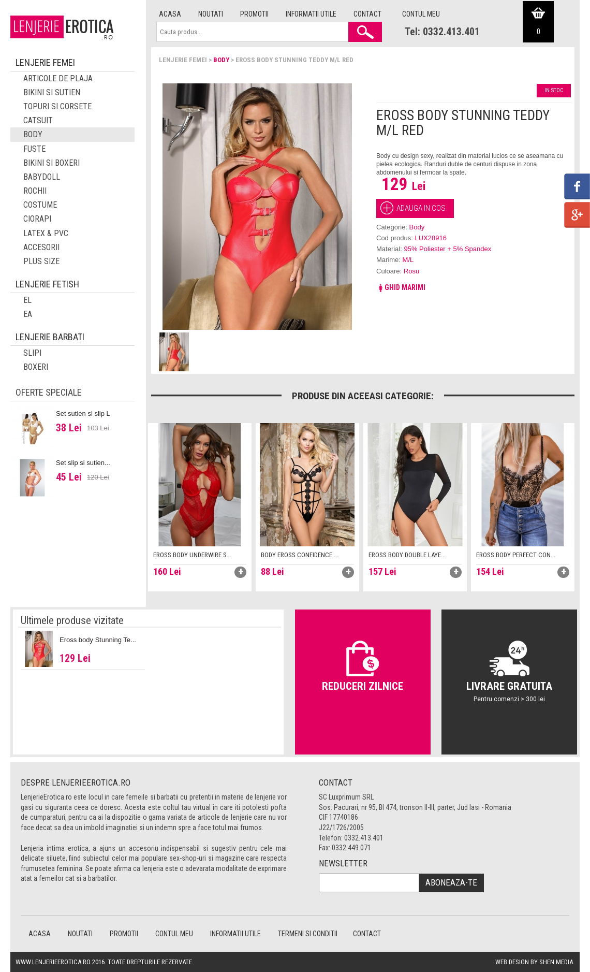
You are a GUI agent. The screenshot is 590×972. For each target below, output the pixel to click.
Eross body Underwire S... (192, 555)
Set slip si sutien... (83, 463)
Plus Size (41, 261)
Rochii (35, 191)
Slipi (32, 353)
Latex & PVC (45, 233)
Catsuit (38, 120)
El (27, 300)
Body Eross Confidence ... (299, 555)
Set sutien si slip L (83, 413)
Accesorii (41, 247)
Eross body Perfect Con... (515, 555)
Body (221, 60)
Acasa (170, 14)
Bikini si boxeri (51, 163)
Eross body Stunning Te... (98, 640)
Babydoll (41, 177)
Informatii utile (311, 14)
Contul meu (421, 14)
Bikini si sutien (51, 92)
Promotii (254, 14)
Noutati (210, 14)
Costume (40, 205)
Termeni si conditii (307, 934)
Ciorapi (37, 219)
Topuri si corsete (57, 106)
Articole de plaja (58, 78)
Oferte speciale (49, 392)
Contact (367, 14)
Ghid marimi (400, 287)
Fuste (34, 149)
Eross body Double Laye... (407, 555)
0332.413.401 (364, 838)
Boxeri (35, 367)
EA (27, 314)
